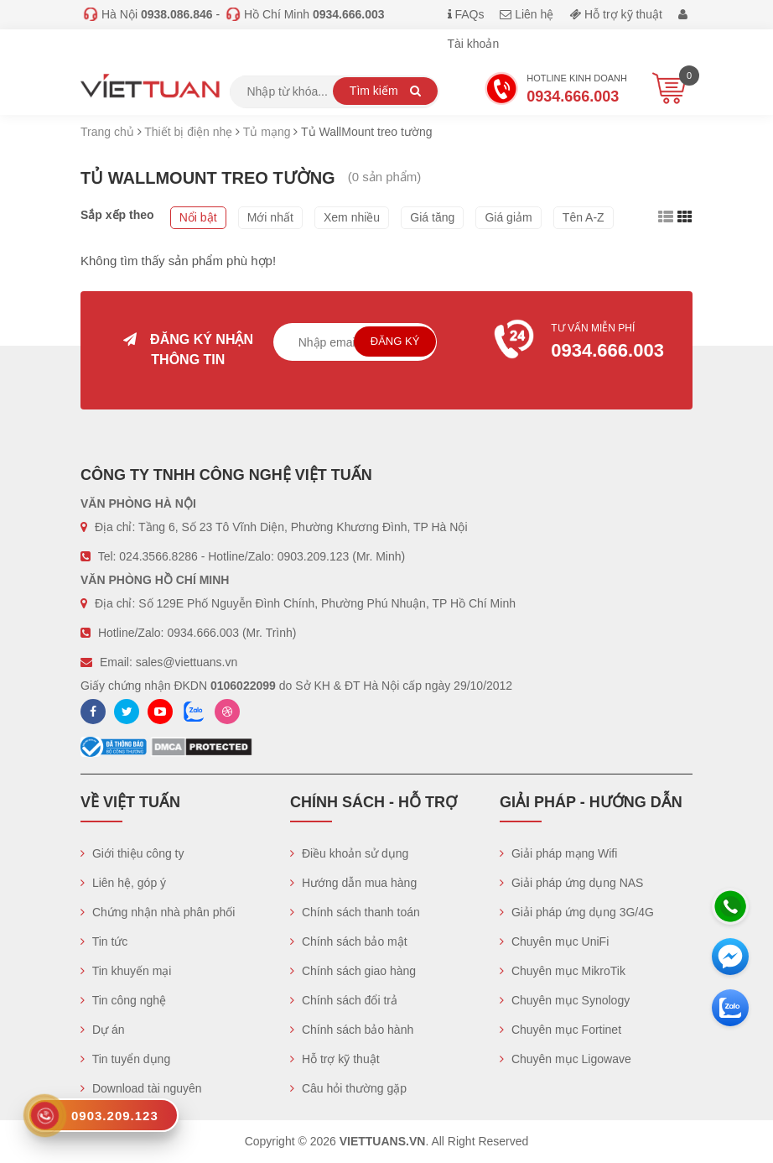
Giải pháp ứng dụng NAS (571, 882)
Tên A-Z (583, 217)
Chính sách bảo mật (348, 941)
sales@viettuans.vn (187, 662)
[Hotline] (730, 906)
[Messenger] (730, 956)
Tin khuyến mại (125, 971)
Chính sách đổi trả (343, 1000)
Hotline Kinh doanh (556, 90)
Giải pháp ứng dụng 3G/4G (577, 912)
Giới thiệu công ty (132, 853)
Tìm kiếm (385, 90)
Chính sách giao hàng (353, 971)
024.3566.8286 (158, 556)
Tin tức (103, 941)
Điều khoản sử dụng (349, 853)
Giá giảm (508, 217)
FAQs (466, 14)
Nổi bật (198, 217)
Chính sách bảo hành (351, 1029)
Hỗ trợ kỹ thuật (615, 14)
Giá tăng (432, 217)
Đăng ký (395, 341)
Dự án (102, 1029)
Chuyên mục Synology (565, 1000)
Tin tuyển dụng (125, 1059)
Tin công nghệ (123, 1000)
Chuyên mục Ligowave (565, 1059)
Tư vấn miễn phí (585, 343)
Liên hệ (526, 14)
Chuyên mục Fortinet (560, 1029)
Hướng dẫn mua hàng (353, 882)
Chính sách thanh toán (355, 912)
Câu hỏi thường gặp (348, 1088)
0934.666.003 (203, 632)
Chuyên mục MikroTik (562, 971)
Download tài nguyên (141, 1088)
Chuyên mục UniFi (554, 941)
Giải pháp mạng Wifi (558, 853)
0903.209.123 (314, 556)
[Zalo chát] (730, 1007)
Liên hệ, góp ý (123, 882)
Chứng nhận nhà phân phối (157, 912)
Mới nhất (270, 217)
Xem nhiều (352, 217)
